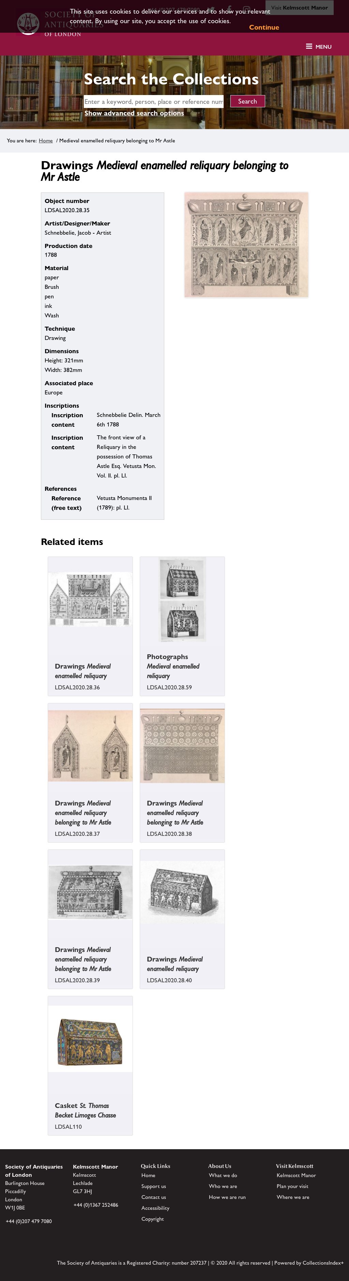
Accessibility (155, 1208)
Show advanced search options (134, 113)
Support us (153, 1186)
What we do (223, 1175)
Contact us (153, 1197)
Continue (264, 27)
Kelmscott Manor (296, 1175)
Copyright (152, 1219)
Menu (324, 47)
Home (46, 140)
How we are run (227, 1197)
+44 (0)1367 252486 (96, 1205)
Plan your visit (292, 1186)
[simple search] (154, 101)
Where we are (293, 1197)
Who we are (223, 1186)
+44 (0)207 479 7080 (29, 1221)
